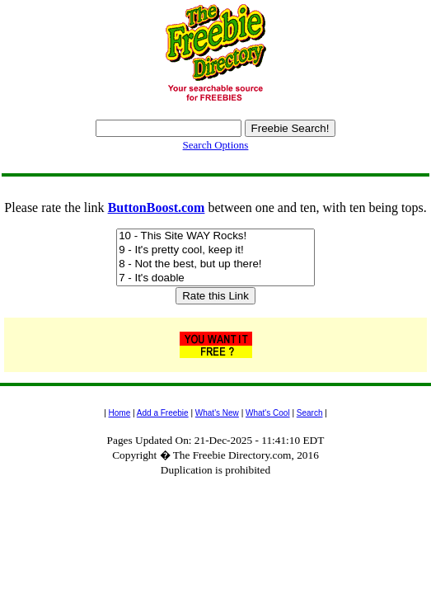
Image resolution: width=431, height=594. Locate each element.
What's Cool (268, 412)
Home (120, 412)
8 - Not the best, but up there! (215, 264)
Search (310, 412)
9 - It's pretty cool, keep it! (215, 250)
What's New (217, 412)
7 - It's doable (215, 278)
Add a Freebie (163, 412)
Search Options (216, 145)
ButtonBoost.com (156, 207)
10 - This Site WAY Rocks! (215, 236)
